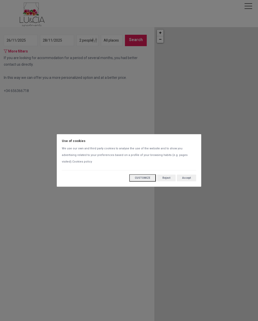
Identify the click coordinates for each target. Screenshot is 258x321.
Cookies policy (82, 162)
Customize (142, 178)
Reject (166, 177)
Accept (186, 177)
